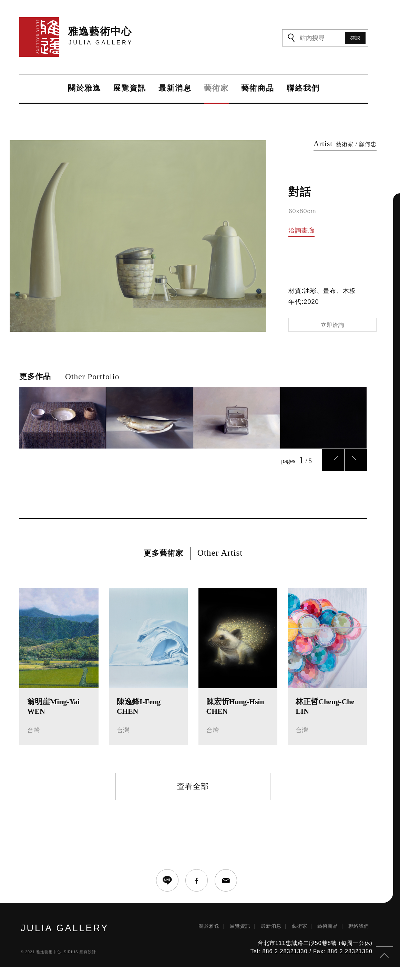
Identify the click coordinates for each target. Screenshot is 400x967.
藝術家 (216, 88)
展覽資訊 (128, 88)
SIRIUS (71, 949)
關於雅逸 (83, 88)
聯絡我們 (302, 88)
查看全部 (193, 784)
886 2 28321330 (284, 949)
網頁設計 (88, 949)
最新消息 (174, 88)
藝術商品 (257, 88)
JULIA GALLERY (65, 925)
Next (356, 457)
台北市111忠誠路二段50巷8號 (297, 941)
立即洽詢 (332, 323)
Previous (333, 457)
